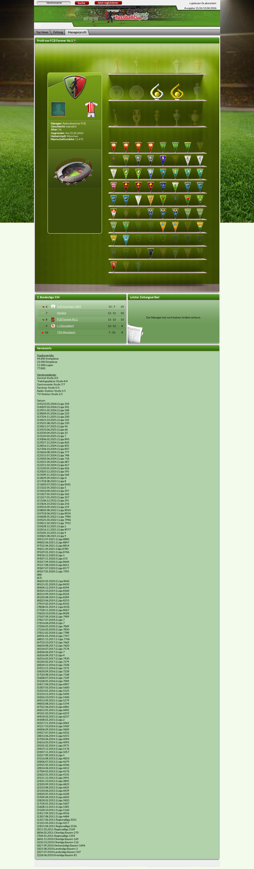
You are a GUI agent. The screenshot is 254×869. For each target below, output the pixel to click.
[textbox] (53, 2)
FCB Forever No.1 (67, 319)
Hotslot (61, 312)
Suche (81, 3)
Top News (42, 32)
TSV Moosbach (66, 332)
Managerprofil (77, 32)
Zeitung (58, 32)
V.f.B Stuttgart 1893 (69, 306)
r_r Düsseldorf (65, 325)
